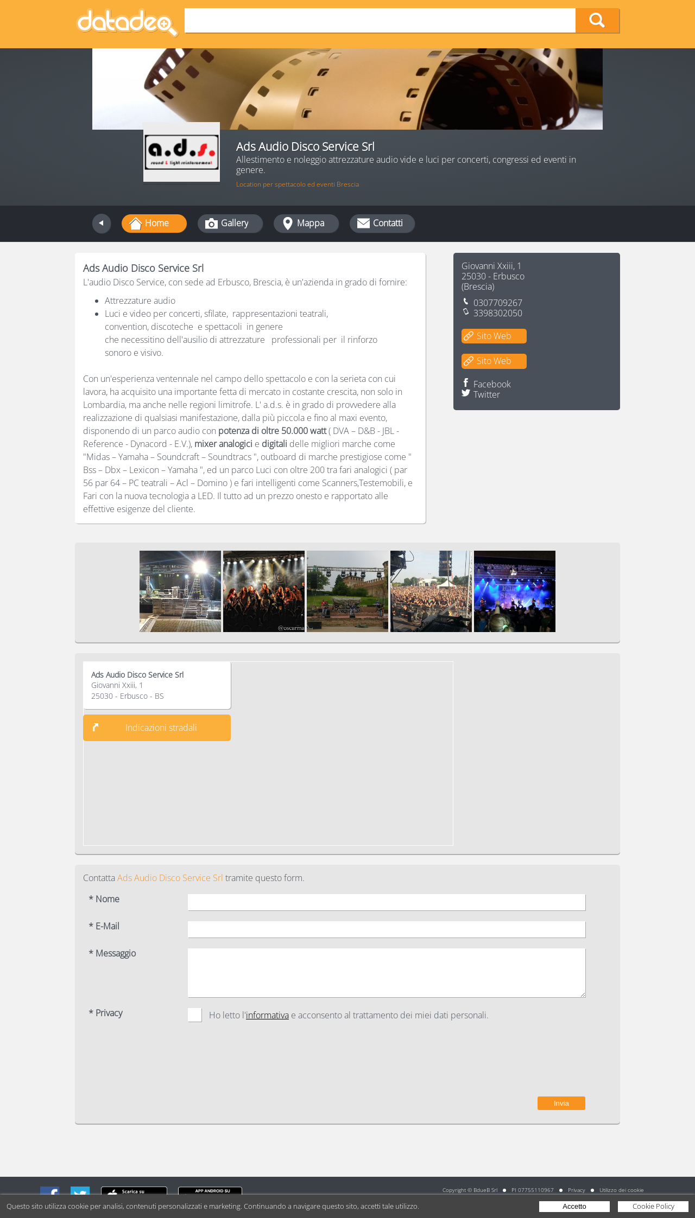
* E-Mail (104, 926)
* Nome (104, 899)
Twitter (486, 394)
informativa (267, 1015)
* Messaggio (112, 953)
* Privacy (105, 1013)
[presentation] (502, 1064)
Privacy (576, 1190)
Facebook (492, 384)
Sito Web (494, 336)
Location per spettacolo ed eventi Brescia (297, 184)
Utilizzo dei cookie (621, 1190)
